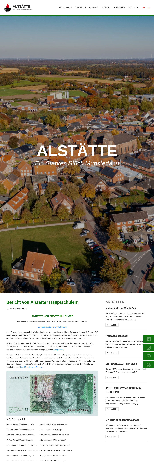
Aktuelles (80, 7)
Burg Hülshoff (59, 350)
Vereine (106, 7)
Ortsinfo (93, 7)
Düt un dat (134, 7)
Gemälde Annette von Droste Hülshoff (52, 327)
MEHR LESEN (112, 325)
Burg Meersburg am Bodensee (32, 367)
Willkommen (65, 7)
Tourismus (119, 7)
